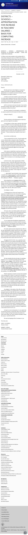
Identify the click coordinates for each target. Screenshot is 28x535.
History (2, 370)
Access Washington (5, 518)
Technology (3, 380)
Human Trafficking (4, 436)
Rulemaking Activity (5, 516)
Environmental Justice (5, 434)
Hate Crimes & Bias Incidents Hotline (7, 409)
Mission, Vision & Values (5, 360)
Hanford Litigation (4, 408)
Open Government (4, 431)
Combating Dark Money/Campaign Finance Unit (9, 439)
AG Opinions (7, 10)
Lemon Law (3, 396)
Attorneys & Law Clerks (5, 489)
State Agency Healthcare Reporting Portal (8, 475)
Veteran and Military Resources (6, 411)
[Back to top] (25, 532)
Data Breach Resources (5, 472)
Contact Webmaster (5, 520)
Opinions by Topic (4, 481)
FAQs (2, 377)
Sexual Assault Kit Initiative (6, 437)
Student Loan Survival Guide (6, 465)
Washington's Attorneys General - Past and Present (10, 372)
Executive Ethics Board (5, 458)
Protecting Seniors (4, 401)
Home (2, 10)
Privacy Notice (3, 382)
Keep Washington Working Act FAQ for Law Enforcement (11, 473)
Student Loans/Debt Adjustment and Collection (9, 444)
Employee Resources (5, 514)
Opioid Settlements (4, 441)
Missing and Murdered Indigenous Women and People (11, 451)
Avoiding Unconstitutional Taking (7, 462)
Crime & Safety (3, 416)
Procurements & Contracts (6, 378)
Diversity (2, 498)
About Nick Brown (4, 358)
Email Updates (3, 344)
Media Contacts (4, 337)
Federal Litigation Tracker (5, 429)
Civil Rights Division (4, 404)
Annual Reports (4, 367)
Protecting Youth (4, 400)
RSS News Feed (3, 341)
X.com (2, 352)
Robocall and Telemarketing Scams (7, 449)
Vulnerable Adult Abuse (5, 447)
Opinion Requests (4, 483)
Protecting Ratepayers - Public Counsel (8, 398)
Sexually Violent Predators (5, 419)
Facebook (2, 347)
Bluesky (2, 346)
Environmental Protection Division (7, 406)
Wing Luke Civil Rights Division (6, 432)
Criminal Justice (4, 418)
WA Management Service (5, 494)
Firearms (2, 424)
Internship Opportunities (5, 496)
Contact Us (3, 362)
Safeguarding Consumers (5, 391)
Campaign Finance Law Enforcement (7, 413)
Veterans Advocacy (4, 442)
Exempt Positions (4, 493)
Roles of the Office (4, 373)
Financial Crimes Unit (5, 423)
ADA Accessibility (14, 0)
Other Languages (23, 0)
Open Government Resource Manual (7, 470)
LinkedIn (2, 351)
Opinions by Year (4, 480)
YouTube (2, 354)
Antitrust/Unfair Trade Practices (6, 393)
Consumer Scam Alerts (5, 455)
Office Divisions (4, 363)
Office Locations (4, 365)
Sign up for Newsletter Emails (6, 460)
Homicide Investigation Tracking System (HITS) (9, 421)
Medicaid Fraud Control (5, 395)
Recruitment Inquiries (5, 501)
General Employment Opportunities (7, 491)
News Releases (3, 339)
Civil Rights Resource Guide (6, 468)
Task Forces (3, 375)
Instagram (3, 349)
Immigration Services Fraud (6, 446)
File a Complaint (4, 457)
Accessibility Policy (5, 512)
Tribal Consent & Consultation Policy (7, 385)
